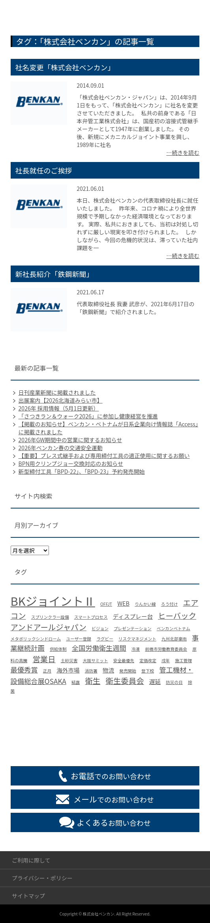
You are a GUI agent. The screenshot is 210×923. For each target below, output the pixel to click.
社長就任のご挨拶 (43, 170)
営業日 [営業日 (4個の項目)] (43, 659)
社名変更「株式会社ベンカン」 (65, 67)
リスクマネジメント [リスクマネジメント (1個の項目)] (137, 639)
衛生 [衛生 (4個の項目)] (92, 680)
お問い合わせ (114, 822)
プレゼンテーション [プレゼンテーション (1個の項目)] (133, 628)
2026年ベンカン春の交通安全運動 (61, 448)
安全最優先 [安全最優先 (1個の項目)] (123, 660)
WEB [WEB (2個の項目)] (123, 603)
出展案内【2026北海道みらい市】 (61, 400)
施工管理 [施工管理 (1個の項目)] (183, 660)
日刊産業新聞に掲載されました (57, 392)
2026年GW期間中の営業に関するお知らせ (70, 440)
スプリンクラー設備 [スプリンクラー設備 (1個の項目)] (50, 617)
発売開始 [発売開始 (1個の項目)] (127, 671)
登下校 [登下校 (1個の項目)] (147, 671)
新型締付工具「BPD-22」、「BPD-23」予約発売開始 (82, 471)
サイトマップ (28, 896)
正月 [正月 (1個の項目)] (47, 671)
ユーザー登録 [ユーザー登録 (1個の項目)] (78, 639)
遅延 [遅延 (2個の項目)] (155, 681)
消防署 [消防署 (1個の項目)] (91, 671)
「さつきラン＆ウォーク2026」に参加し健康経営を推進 (88, 416)
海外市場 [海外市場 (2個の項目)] (67, 670)
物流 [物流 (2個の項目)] (108, 670)
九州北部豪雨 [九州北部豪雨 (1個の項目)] (174, 639)
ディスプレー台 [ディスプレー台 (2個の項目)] (133, 616)
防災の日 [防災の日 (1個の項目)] (174, 682)
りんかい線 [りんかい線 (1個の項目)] (145, 604)
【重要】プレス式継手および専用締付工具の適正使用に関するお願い (104, 456)
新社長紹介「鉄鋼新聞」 (54, 274)
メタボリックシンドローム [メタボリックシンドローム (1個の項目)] (36, 639)
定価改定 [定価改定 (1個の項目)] (147, 660)
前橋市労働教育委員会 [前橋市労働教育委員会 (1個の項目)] (166, 649)
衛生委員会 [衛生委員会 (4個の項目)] (124, 680)
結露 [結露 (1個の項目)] (75, 682)
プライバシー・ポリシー (42, 878)
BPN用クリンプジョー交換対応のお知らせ (71, 463)
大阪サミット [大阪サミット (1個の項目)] (95, 660)
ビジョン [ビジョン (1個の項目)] (100, 628)
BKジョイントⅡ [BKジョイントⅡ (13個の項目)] (53, 600)
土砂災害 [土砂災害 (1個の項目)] (69, 660)
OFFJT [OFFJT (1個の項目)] (106, 604)
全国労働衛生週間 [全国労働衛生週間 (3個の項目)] (99, 648)
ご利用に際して (31, 860)
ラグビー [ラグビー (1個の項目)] (104, 639)
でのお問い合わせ (111, 776)
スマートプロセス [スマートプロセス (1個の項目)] (91, 617)
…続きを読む (182, 152)
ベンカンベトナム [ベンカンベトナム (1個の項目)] (173, 628)
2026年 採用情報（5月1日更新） (59, 408)
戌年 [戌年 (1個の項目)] (165, 660)
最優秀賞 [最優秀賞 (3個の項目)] (24, 669)
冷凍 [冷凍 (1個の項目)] (135, 649)
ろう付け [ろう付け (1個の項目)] (169, 604)
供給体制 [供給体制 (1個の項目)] (58, 649)
